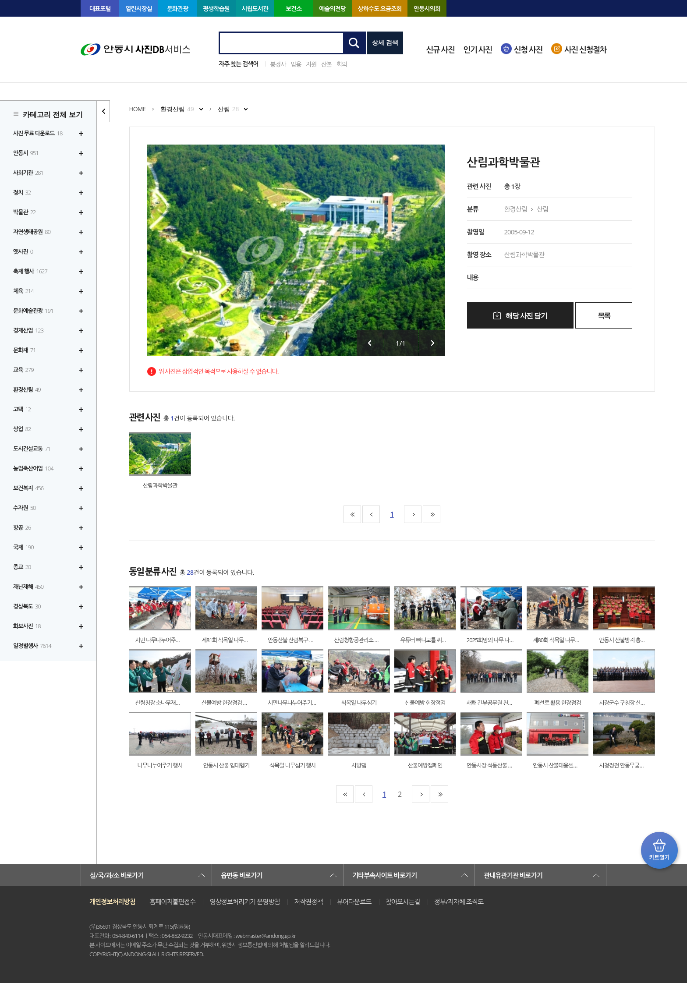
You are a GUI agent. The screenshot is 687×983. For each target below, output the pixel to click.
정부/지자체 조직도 (458, 901)
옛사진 (23, 251)
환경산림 (27, 389)
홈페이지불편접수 (172, 901)
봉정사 (278, 64)
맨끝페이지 (431, 514)
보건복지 (28, 488)
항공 (22, 527)
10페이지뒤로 (412, 514)
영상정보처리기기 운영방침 (244, 901)
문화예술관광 (33, 311)
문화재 (24, 350)
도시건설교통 (31, 449)
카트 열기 (659, 850)
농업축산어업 (33, 468)
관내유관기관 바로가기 (513, 875)
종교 (22, 567)
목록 (604, 315)
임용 (295, 64)
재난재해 (28, 587)
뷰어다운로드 (354, 901)
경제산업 (28, 330)
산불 (326, 64)
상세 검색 (385, 42)
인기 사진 (478, 49)
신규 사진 (440, 49)
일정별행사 (32, 646)
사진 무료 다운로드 (37, 133)
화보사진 (27, 626)
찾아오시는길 (403, 901)
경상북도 (27, 606)
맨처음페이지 (352, 514)
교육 (23, 370)
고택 (22, 409)
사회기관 (28, 173)
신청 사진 (528, 49)
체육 (23, 291)
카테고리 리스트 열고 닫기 (103, 111)
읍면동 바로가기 (241, 875)
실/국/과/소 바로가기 (116, 875)
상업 (22, 429)
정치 (22, 192)
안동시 (26, 153)
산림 (228, 109)
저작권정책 (308, 901)
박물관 (24, 212)
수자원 (24, 508)
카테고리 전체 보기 (53, 114)
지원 (311, 64)
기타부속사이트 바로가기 (384, 875)
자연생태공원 (31, 232)
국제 (23, 547)
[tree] (48, 390)
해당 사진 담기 (525, 315)
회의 (341, 64)
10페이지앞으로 (371, 514)
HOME (137, 109)
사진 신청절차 (585, 49)
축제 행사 (30, 271)
